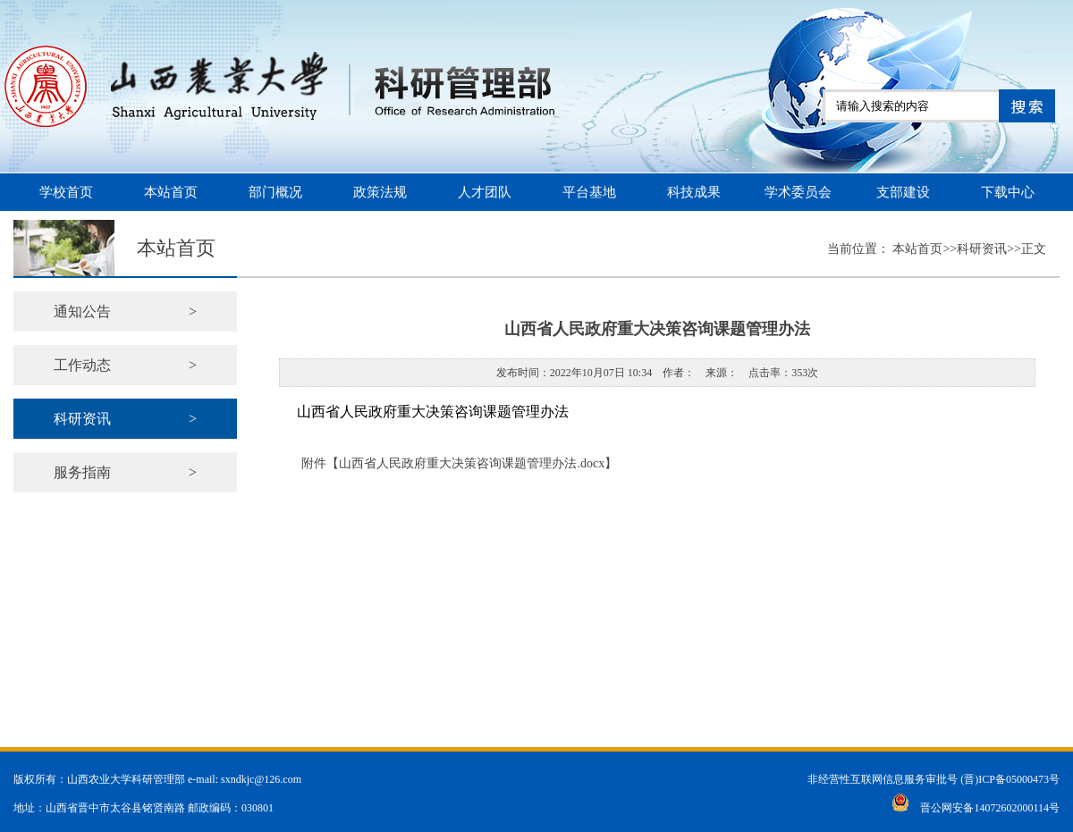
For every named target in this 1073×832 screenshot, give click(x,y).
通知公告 (125, 311)
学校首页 (66, 192)
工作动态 (125, 365)
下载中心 (1008, 192)
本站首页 (171, 192)
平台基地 (589, 192)
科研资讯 (125, 419)
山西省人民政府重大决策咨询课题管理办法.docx (471, 463)
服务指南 (125, 472)
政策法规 (380, 192)
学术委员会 (798, 192)
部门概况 (275, 192)
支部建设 (903, 192)
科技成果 (694, 192)
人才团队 (484, 192)
